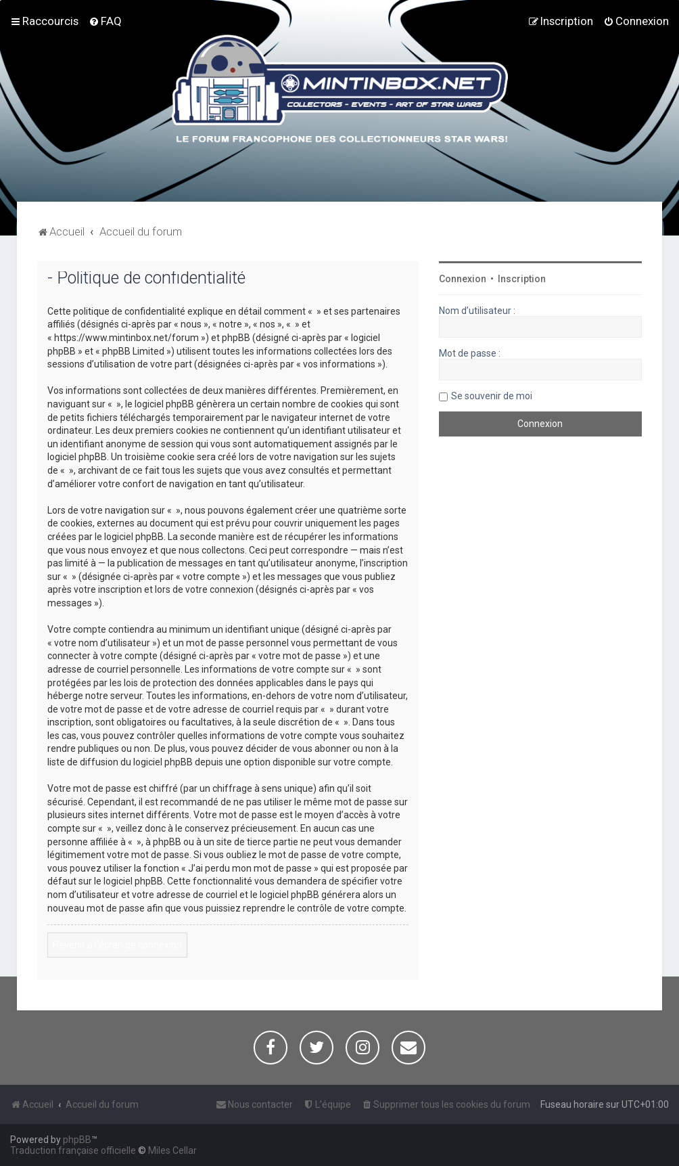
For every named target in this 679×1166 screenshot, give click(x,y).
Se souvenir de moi (491, 395)
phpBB (77, 1139)
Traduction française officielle (73, 1150)
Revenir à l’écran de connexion (117, 944)
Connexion (462, 278)
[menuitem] (105, 21)
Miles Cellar (172, 1150)
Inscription (522, 278)
